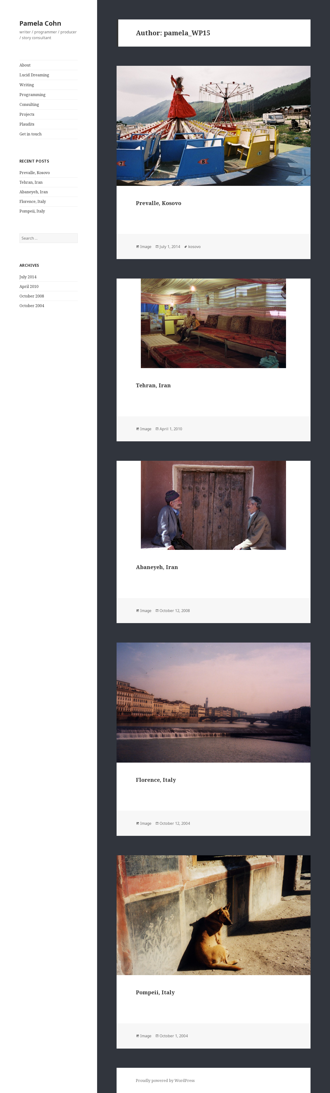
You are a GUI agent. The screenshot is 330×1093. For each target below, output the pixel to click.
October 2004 (31, 305)
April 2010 (28, 286)
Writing (26, 84)
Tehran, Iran (31, 182)
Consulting (29, 104)
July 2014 (27, 276)
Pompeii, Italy (32, 211)
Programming (32, 94)
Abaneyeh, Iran (33, 191)
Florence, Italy (32, 201)
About (25, 65)
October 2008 (31, 296)
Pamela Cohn (40, 23)
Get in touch (30, 134)
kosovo (194, 246)
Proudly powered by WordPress (165, 1080)
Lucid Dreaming (34, 75)
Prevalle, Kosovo (34, 172)
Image (145, 246)
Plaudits (26, 124)
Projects (26, 114)
